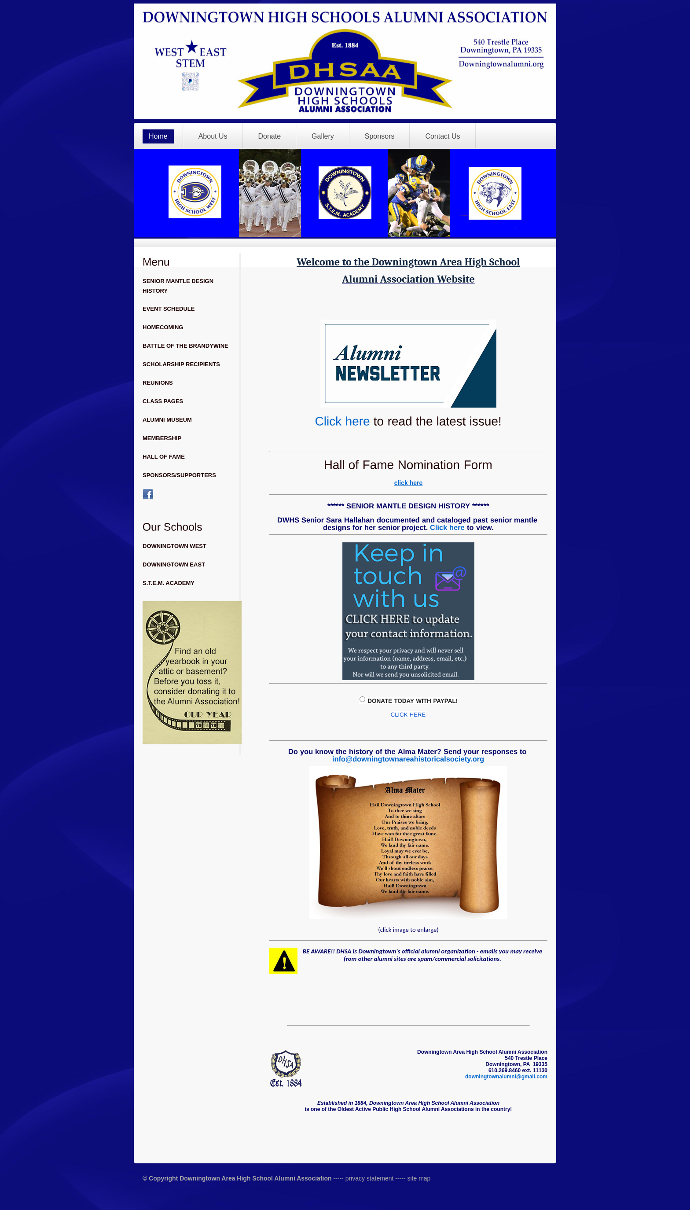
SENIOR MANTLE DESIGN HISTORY (178, 286)
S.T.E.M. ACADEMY (169, 583)
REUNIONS (158, 382)
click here (408, 482)
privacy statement (369, 1178)
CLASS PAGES (163, 401)
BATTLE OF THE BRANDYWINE (185, 345)
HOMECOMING (163, 327)
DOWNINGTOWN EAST (174, 564)
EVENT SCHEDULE (169, 308)
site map (418, 1178)
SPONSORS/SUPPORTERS (179, 475)
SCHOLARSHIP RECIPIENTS (181, 364)
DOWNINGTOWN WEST (174, 546)
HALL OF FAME (164, 456)
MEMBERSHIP (162, 438)
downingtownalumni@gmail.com (506, 1077)
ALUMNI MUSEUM (167, 419)
